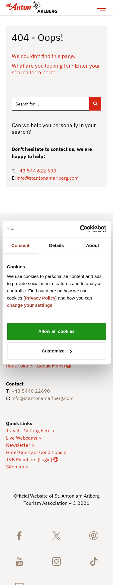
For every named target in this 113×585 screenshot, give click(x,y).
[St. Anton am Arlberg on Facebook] (19, 535)
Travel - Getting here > (30, 430)
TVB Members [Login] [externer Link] (32, 459)
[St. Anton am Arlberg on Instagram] (56, 561)
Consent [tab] (20, 245)
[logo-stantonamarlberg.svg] (50, 7)
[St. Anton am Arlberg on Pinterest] (93, 535)
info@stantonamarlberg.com (48, 178)
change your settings (29, 305)
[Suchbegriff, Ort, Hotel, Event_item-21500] (50, 104)
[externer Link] (38, 365)
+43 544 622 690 (36, 171)
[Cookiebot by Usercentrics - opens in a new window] (80, 229)
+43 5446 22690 (30, 391)
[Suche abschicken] (95, 104)
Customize (57, 350)
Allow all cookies (56, 331)
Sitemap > (17, 466)
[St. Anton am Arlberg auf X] (56, 535)
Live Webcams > (24, 437)
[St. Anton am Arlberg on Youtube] (19, 561)
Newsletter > (20, 445)
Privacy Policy (40, 297)
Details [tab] (56, 245)
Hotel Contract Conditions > (36, 452)
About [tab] (92, 245)
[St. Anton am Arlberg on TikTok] (93, 561)
